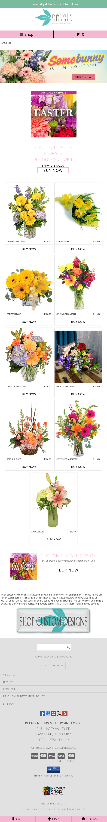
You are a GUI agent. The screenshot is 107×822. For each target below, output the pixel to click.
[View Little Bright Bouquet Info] (78, 211)
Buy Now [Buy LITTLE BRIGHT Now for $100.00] (78, 249)
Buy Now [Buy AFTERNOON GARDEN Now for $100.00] (78, 322)
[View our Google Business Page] (47, 715)
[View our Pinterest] (53, 715)
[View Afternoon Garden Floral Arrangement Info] (78, 284)
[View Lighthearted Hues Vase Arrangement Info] (29, 211)
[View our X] (59, 715)
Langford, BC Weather (53, 803)
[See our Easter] (53, 66)
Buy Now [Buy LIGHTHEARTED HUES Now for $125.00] (29, 249)
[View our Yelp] (64, 715)
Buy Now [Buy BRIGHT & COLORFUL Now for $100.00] (78, 394)
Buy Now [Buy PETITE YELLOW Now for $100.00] (29, 322)
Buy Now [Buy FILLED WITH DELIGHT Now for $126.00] (29, 394)
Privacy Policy (31, 809)
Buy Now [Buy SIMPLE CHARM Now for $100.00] (53, 539)
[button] (53, 770)
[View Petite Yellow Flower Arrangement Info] (29, 283)
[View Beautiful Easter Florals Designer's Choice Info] (53, 114)
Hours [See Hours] (89, 819)
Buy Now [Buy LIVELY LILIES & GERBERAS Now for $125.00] (78, 467)
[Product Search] (54, 647)
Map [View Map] (53, 819)
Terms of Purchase (54, 809)
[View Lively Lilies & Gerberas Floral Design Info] (78, 429)
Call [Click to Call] (17, 819)
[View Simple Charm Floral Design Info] (53, 501)
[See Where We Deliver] (54, 665)
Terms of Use (77, 809)
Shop (26, 34)
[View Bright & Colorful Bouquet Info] (78, 356)
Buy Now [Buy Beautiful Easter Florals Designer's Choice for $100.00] (53, 170)
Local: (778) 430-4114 (54, 740)
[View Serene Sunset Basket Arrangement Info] (29, 429)
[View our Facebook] (42, 715)
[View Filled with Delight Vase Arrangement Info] (29, 356)
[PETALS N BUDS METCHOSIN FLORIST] (54, 25)
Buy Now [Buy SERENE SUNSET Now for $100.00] (29, 467)
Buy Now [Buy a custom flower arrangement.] (68, 570)
